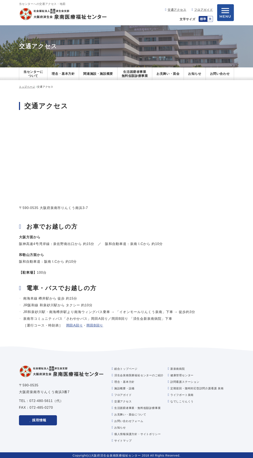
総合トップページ (125, 368)
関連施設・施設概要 (98, 73)
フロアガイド (203, 9)
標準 (203, 19)
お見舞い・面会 (167, 73)
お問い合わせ (220, 73)
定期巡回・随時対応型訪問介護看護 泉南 (196, 388)
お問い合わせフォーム (128, 421)
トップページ (27, 86)
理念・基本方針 (63, 73)
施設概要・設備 (124, 388)
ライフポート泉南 (182, 394)
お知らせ (194, 73)
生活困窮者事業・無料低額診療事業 (137, 408)
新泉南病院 (177, 368)
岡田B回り (94, 325)
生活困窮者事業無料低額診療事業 (135, 74)
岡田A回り (74, 325)
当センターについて (33, 74)
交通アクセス (177, 9)
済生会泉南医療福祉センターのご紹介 (139, 375)
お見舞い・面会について (130, 414)
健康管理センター (182, 375)
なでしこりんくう (182, 401)
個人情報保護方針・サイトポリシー (137, 434)
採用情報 (39, 420)
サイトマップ (123, 440)
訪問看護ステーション (184, 381)
